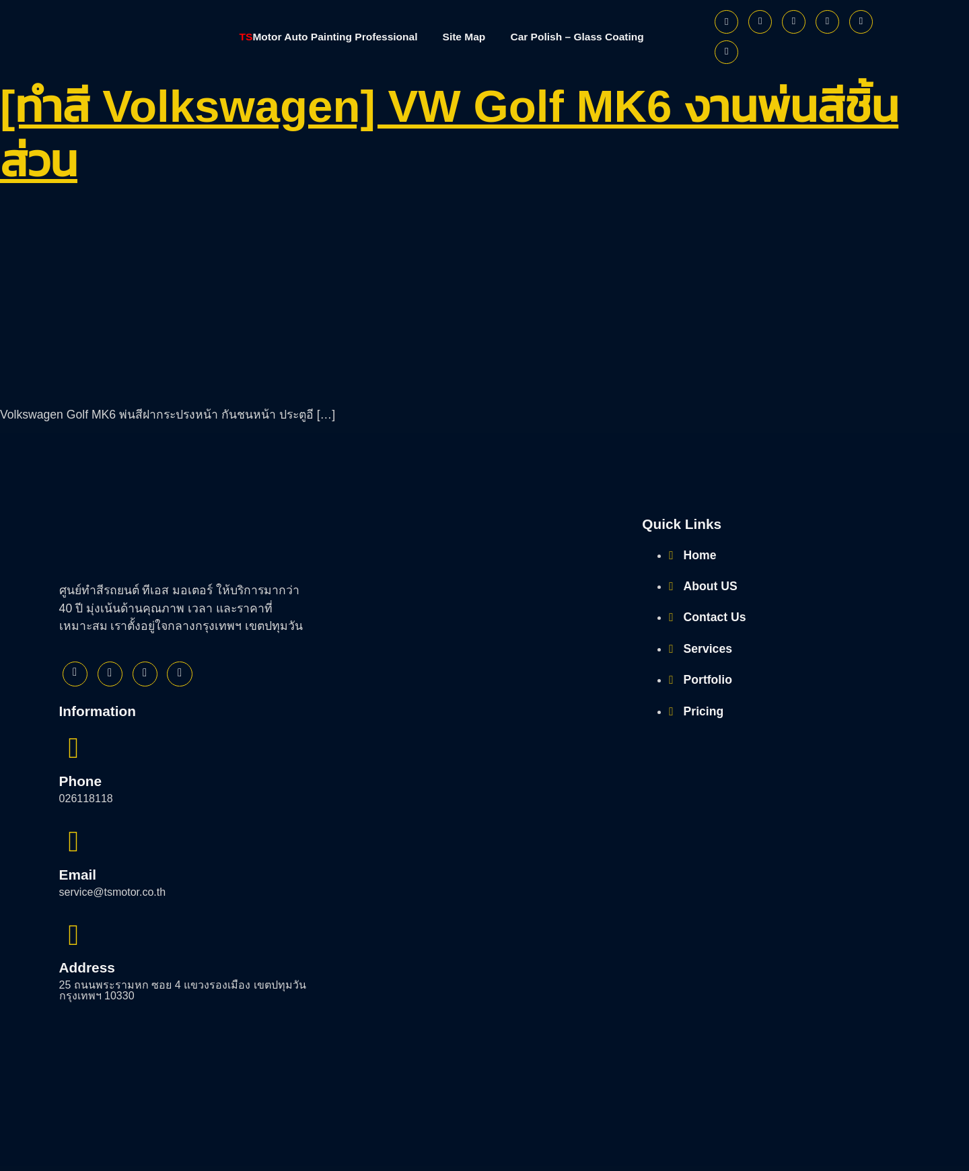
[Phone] (726, 52)
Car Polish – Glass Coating (582, 36)
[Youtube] (827, 22)
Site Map (465, 36)
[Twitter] (760, 22)
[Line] (861, 22)
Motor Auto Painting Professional (323, 36)
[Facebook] (726, 22)
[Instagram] (793, 22)
